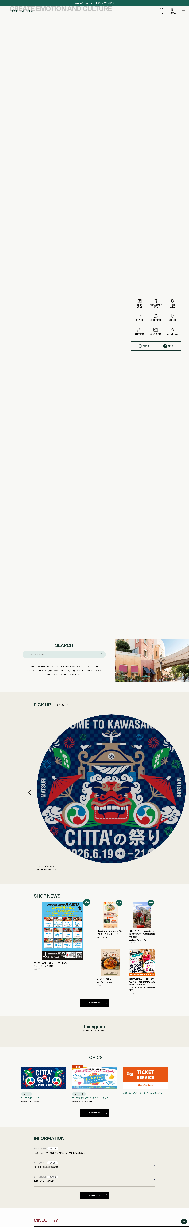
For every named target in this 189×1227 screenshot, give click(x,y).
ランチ (95, 667)
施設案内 (172, 14)
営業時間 (143, 337)
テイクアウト (60, 671)
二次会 (49, 671)
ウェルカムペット (94, 671)
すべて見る (62, 705)
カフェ (80, 671)
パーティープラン (36, 671)
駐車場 (168, 337)
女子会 (72, 671)
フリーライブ (76, 674)
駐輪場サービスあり (47, 667)
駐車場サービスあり (67, 667)
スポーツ (64, 674)
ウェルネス (52, 674)
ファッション (83, 667)
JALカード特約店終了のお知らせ (94, 3)
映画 (34, 667)
